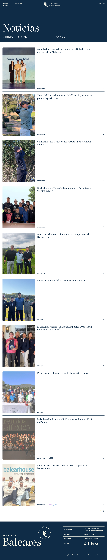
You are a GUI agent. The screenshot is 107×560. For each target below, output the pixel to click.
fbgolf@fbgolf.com (91, 538)
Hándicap (18, 3)
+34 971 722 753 (89, 534)
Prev (3, 36)
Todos (58, 36)
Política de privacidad (78, 555)
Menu (104, 3)
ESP (100, 3)
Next (14, 36)
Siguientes (104, 514)
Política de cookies (93, 555)
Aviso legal (66, 555)
